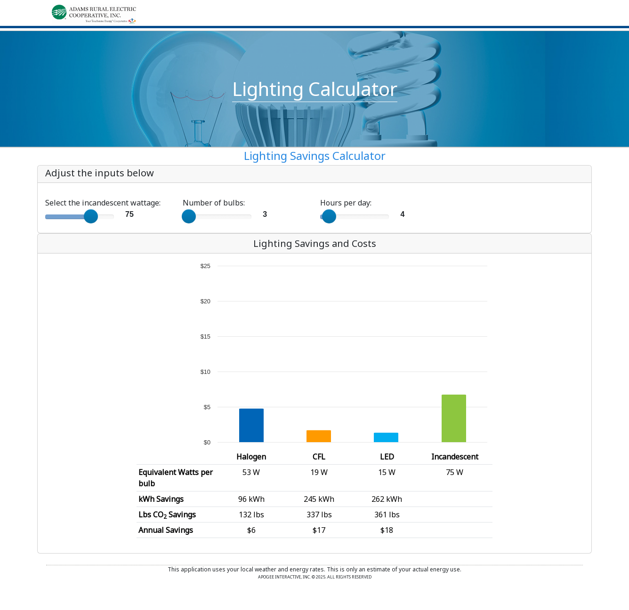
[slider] (91, 216)
